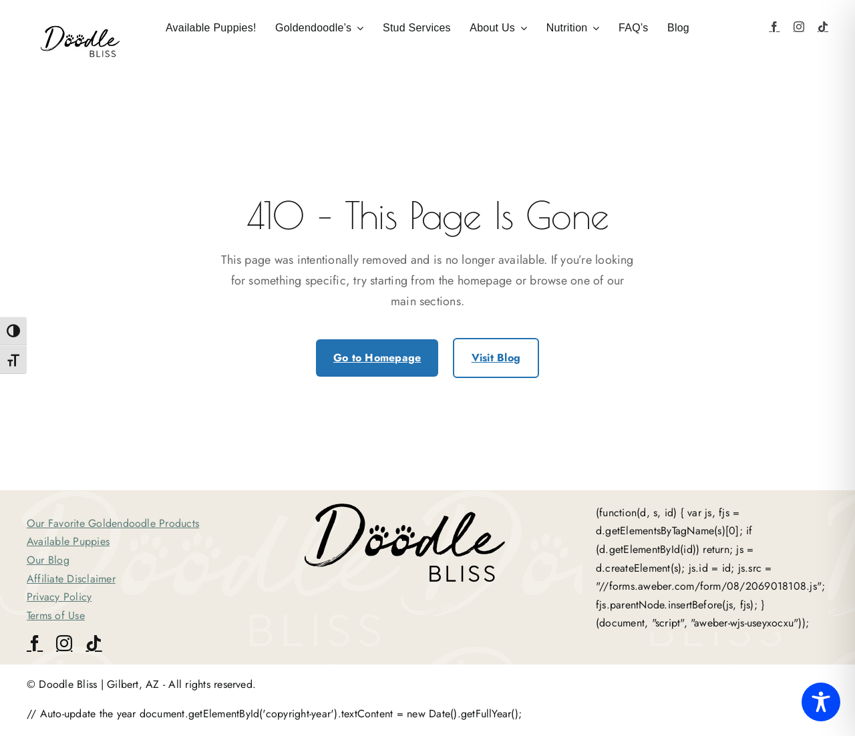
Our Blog (48, 560)
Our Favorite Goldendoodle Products (113, 523)
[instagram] (799, 26)
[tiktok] (823, 26)
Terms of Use (56, 615)
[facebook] (774, 26)
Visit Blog (496, 357)
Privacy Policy (59, 596)
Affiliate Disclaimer (71, 578)
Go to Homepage (377, 357)
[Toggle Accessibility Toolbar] (821, 702)
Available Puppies (68, 541)
